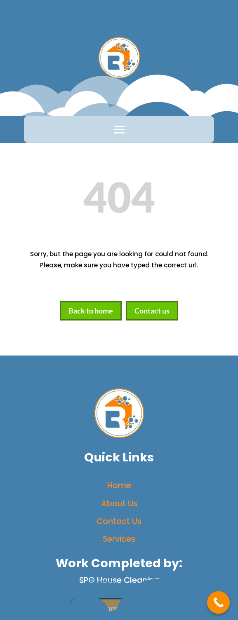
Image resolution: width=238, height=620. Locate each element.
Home (119, 485)
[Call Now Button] (218, 602)
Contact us (152, 310)
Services (119, 539)
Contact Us (119, 521)
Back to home (90, 310)
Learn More (119, 608)
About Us (119, 503)
